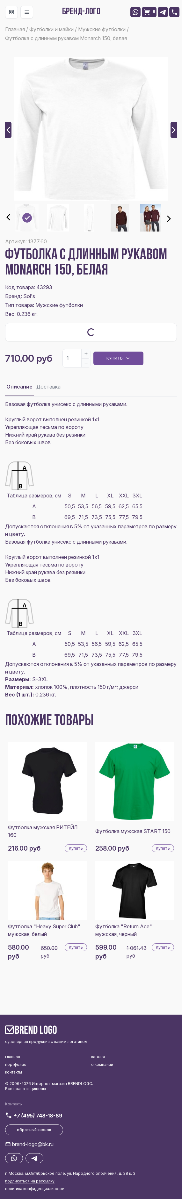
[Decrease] (86, 362)
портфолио (15, 1064)
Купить (76, 848)
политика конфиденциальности (34, 1188)
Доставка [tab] (48, 386)
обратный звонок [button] (34, 1129)
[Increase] (86, 353)
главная (12, 1056)
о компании (102, 1064)
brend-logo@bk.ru (33, 1144)
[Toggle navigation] (11, 12)
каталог (98, 1056)
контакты (13, 1072)
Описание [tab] (19, 386)
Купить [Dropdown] (118, 358)
